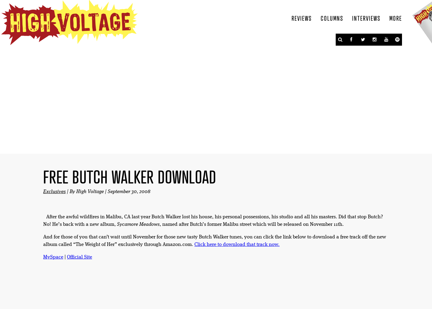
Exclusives (54, 191)
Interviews (366, 18)
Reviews (302, 18)
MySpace (53, 257)
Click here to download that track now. (237, 244)
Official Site (79, 257)
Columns (332, 18)
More (395, 18)
